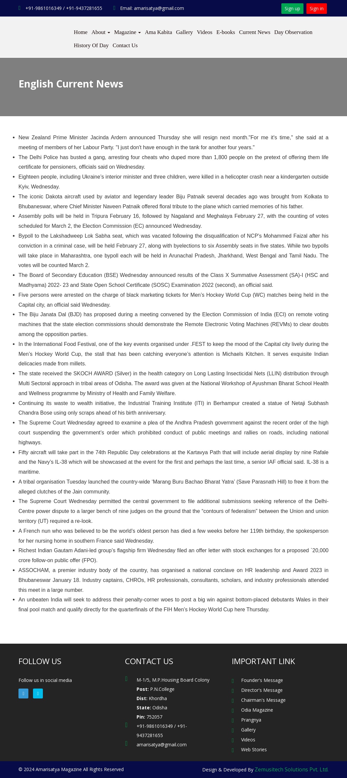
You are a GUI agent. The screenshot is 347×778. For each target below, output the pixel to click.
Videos (204, 32)
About (100, 32)
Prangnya (251, 720)
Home (81, 32)
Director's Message (262, 690)
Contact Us (125, 45)
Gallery (184, 32)
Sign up (292, 8)
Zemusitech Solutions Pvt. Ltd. (292, 769)
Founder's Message (262, 680)
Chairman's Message (263, 700)
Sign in (317, 8)
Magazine (127, 32)
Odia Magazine (257, 710)
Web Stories (254, 749)
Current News (254, 32)
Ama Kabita (158, 32)
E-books (225, 32)
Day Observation (293, 32)
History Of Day (91, 45)
